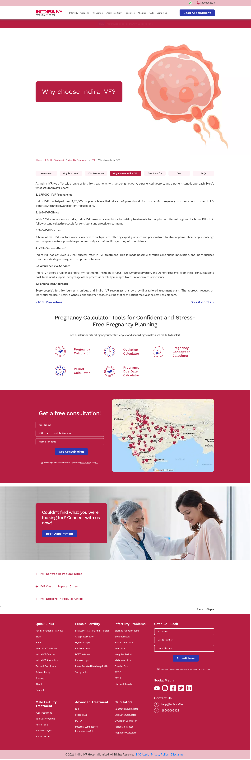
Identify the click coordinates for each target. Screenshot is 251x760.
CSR (151, 13)
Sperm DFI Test (44, 736)
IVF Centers (97, 13)
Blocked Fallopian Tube (127, 630)
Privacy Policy (85, 463)
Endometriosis (122, 636)
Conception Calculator (126, 708)
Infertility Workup (45, 718)
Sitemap (40, 678)
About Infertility (114, 13)
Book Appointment (197, 12)
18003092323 (206, 2)
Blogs (39, 636)
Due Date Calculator (125, 714)
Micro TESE (42, 724)
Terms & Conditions (46, 666)
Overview (46, 173)
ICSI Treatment (44, 712)
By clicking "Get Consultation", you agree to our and (71, 463)
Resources (130, 13)
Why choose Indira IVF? (126, 173)
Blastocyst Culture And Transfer (92, 630)
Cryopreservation (84, 636)
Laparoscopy (82, 660)
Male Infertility (123, 660)
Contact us (162, 13)
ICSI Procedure (96, 173)
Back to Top (205, 609)
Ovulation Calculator (126, 720)
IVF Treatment (83, 654)
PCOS (118, 678)
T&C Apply (142, 754)
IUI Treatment (82, 648)
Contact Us (41, 690)
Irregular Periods (124, 654)
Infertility (120, 648)
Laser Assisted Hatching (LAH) (91, 666)
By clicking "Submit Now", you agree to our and (185, 669)
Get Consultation (71, 451)
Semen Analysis (44, 730)
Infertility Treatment (79, 13)
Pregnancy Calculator (126, 732)
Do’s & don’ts (155, 173)
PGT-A (78, 720)
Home (39, 160)
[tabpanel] (125, 91)
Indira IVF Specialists (47, 660)
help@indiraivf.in (172, 704)
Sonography (81, 672)
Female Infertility (124, 642)
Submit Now (186, 658)
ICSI (93, 160)
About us (142, 13)
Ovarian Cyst (122, 666)
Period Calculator (124, 726)
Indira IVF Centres (45, 654)
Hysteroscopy (82, 642)
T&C (96, 463)
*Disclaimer (177, 754)
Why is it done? (71, 173)
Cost (179, 173)
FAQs (203, 173)
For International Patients (49, 630)
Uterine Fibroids (123, 684)
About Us (40, 684)
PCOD (118, 672)
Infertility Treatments (77, 160)
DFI (77, 708)
